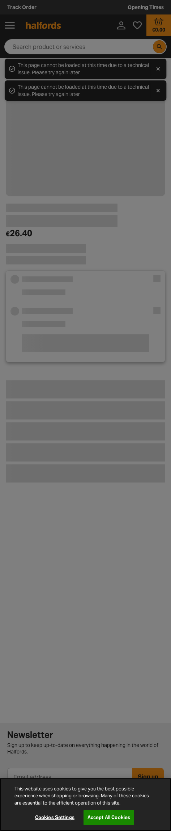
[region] (85, 804)
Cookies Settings (54, 817)
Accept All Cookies (108, 817)
